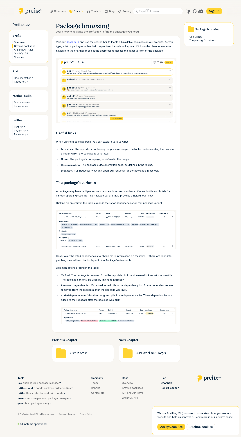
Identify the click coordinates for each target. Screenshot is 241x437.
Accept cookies (171, 427)
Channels (19, 57)
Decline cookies (201, 427)
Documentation (23, 77)
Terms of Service (67, 414)
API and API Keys (24, 49)
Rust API (19, 126)
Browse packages (24, 46)
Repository (21, 81)
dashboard (72, 42)
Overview (19, 42)
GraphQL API (21, 53)
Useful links (195, 36)
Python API (21, 130)
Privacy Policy (86, 414)
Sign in (214, 11)
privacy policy (224, 417)
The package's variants (202, 40)
